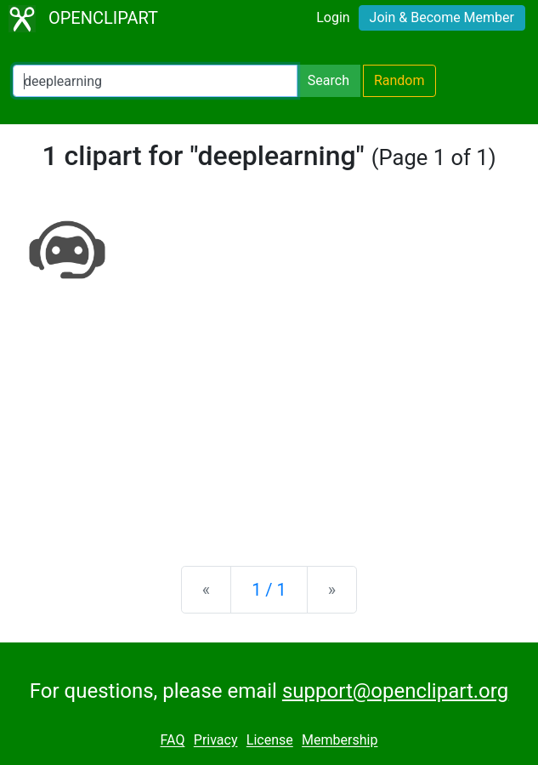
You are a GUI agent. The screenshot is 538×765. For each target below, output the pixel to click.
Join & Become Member (442, 17)
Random (399, 80)
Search (328, 80)
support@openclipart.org (395, 691)
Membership (339, 741)
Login (332, 17)
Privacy (216, 741)
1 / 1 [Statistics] (269, 589)
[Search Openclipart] (155, 81)
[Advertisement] (269, 419)
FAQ (173, 741)
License (269, 741)
